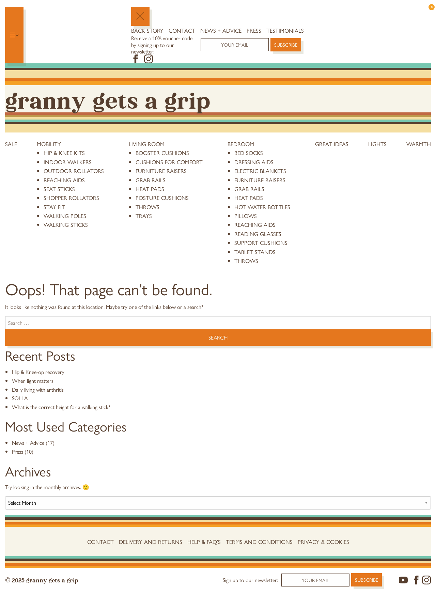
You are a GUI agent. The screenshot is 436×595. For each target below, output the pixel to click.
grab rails (151, 180)
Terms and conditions (259, 541)
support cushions (260, 242)
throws (147, 207)
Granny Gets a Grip (107, 98)
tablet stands (255, 252)
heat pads (150, 189)
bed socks (248, 152)
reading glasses (257, 234)
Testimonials (285, 30)
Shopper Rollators (71, 197)
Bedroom (241, 144)
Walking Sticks (66, 224)
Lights (377, 144)
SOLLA (20, 398)
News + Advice (221, 30)
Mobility (49, 144)
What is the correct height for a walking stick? (61, 407)
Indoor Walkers (68, 162)
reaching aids (64, 180)
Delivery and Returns (150, 541)
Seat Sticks (59, 189)
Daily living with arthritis (38, 389)
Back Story (147, 30)
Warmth (418, 144)
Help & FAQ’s (204, 541)
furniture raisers (161, 171)
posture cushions (162, 197)
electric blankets (260, 171)
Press (254, 30)
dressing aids (254, 162)
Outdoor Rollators (74, 171)
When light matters (32, 381)
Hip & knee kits (64, 152)
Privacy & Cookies (323, 541)
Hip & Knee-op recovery (38, 372)
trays (144, 216)
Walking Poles (65, 216)
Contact (182, 30)
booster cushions (162, 152)
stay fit (54, 207)
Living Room (147, 144)
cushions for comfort (169, 162)
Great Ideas (331, 144)
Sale (11, 144)
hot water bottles (262, 207)
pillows (245, 216)
